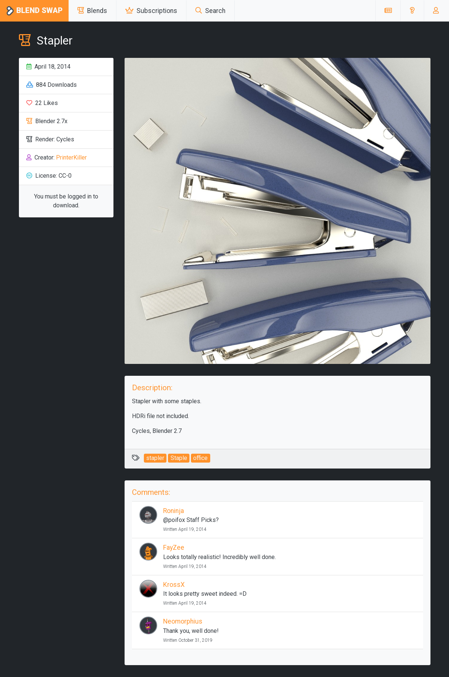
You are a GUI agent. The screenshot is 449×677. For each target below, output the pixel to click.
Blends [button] (92, 10)
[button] (412, 11)
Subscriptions (151, 10)
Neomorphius (182, 621)
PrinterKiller (71, 157)
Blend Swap (34, 11)
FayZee (173, 547)
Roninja (173, 511)
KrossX (174, 584)
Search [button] (210, 10)
